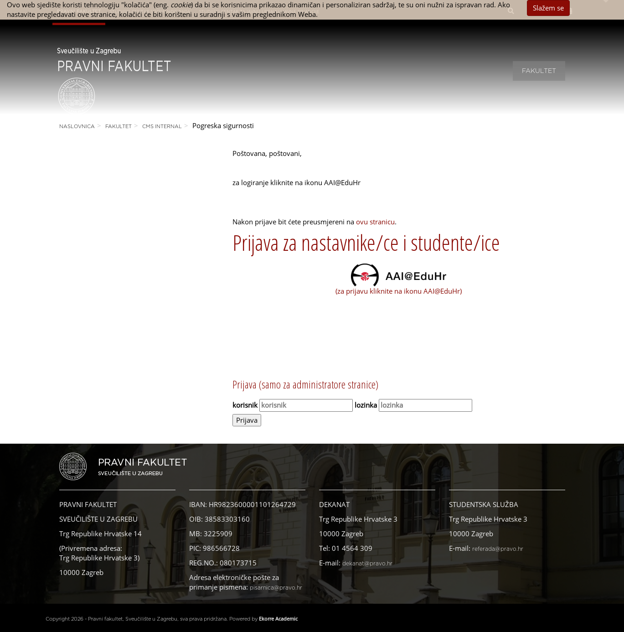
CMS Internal (162, 126)
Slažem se (548, 7)
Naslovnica (77, 126)
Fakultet (539, 71)
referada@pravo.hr (497, 549)
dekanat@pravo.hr (367, 563)
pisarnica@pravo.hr (276, 588)
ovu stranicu (375, 221)
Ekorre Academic (278, 618)
